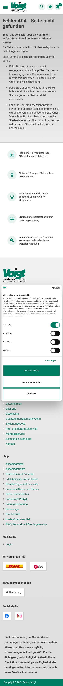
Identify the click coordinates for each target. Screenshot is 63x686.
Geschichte (12, 413)
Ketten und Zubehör (17, 494)
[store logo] (18, 7)
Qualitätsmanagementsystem (23, 418)
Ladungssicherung (17, 504)
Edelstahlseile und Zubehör (22, 479)
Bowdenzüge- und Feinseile (22, 484)
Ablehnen (32, 394)
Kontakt (10, 443)
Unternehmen (14, 403)
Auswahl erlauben (31, 382)
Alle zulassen (31, 370)
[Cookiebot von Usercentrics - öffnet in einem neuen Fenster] (45, 288)
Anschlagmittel (15, 464)
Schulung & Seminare (18, 438)
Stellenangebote (15, 423)
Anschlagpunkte (15, 469)
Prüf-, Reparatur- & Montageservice (26, 524)
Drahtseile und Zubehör (19, 474)
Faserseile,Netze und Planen (22, 489)
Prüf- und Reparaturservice (21, 428)
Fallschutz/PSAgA (16, 499)
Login (9, 544)
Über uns (11, 408)
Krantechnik (13, 514)
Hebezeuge (12, 509)
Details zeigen (50, 361)
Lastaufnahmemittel (18, 519)
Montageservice (15, 433)
